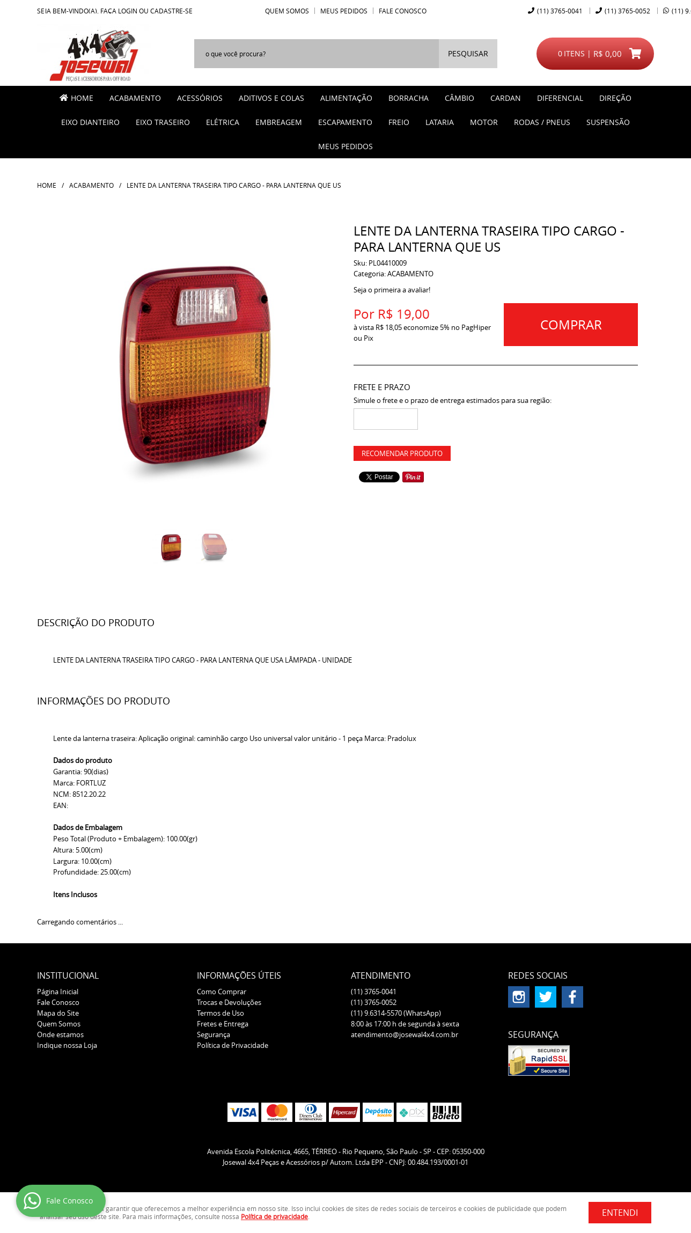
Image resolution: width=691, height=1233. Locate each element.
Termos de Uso (220, 1013)
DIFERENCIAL (560, 98)
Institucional (68, 975)
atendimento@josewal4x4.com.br (404, 1034)
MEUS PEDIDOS (345, 146)
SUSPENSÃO (608, 122)
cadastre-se (171, 10)
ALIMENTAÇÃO (346, 98)
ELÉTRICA (222, 122)
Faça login (118, 10)
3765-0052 (627, 10)
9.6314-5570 (396, 1013)
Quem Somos (287, 10)
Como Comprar (221, 991)
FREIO (398, 122)
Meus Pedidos (343, 10)
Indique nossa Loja (67, 1045)
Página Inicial (57, 991)
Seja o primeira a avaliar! (392, 290)
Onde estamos (60, 1034)
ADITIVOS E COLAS (271, 98)
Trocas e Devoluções (229, 1002)
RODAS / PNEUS (542, 122)
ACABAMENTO (135, 98)
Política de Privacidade (232, 1045)
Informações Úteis (239, 975)
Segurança (213, 1034)
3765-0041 (560, 10)
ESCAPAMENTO (345, 122)
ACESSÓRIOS (200, 98)
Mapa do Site (58, 1013)
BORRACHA (408, 98)
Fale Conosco (403, 10)
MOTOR (484, 122)
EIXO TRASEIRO (163, 122)
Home (82, 98)
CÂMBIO (459, 98)
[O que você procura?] (468, 53)
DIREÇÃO (615, 98)
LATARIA (439, 122)
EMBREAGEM (278, 122)
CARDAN (505, 98)
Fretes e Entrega (222, 1024)
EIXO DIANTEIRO (90, 122)
